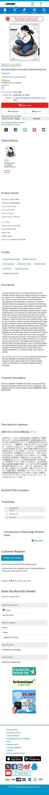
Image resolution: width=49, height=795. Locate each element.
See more (38, 541)
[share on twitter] (6, 129)
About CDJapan (13, 736)
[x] (8, 766)
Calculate (36, 119)
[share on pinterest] (34, 129)
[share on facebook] (15, 129)
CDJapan (5, 581)
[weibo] (27, 766)
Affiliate (10, 750)
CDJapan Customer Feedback (18, 739)
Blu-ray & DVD (25, 581)
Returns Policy (12, 744)
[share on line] (25, 129)
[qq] (34, 766)
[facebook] (14, 766)
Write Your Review (12, 558)
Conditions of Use (13, 733)
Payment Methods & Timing (10, 124)
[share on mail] (43, 129)
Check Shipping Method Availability (13, 122)
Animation (5, 73)
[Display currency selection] (2, 88)
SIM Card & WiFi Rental (16, 753)
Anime (15, 581)
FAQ (9, 742)
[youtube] (8, 773)
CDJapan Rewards (14, 747)
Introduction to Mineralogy (12, 650)
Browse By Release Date (11, 662)
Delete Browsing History (10, 597)
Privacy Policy (12, 730)
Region (4, 232)
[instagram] (20, 766)
